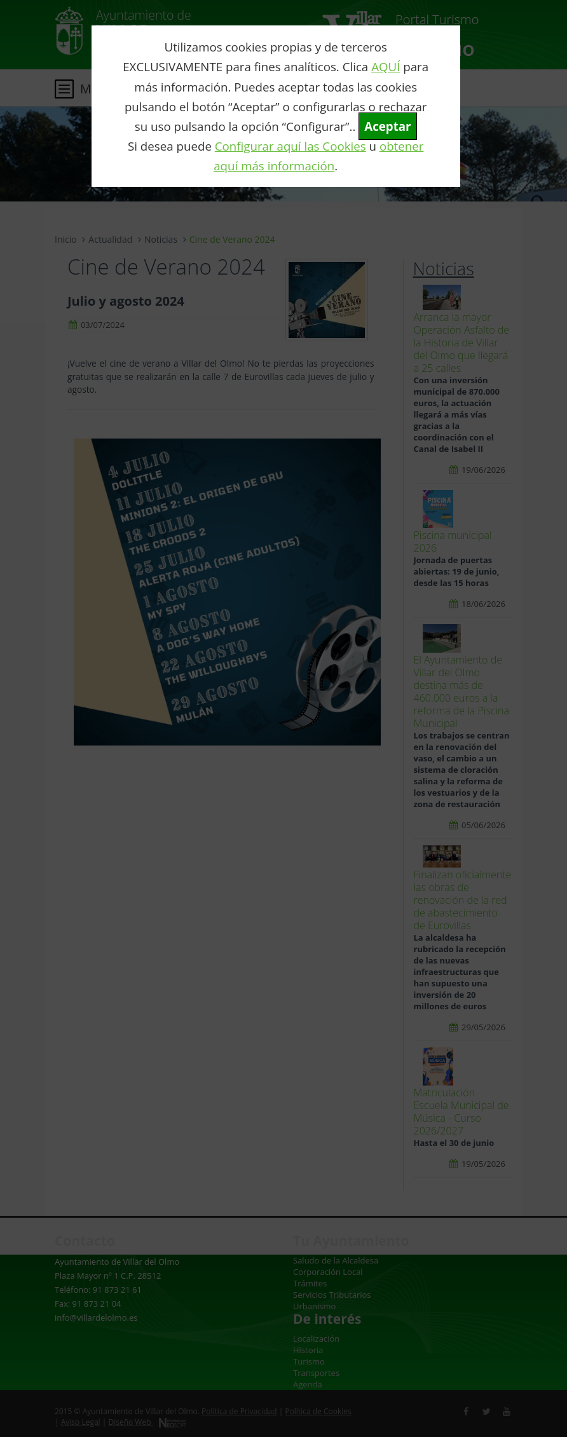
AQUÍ (385, 66)
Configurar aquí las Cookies (290, 146)
